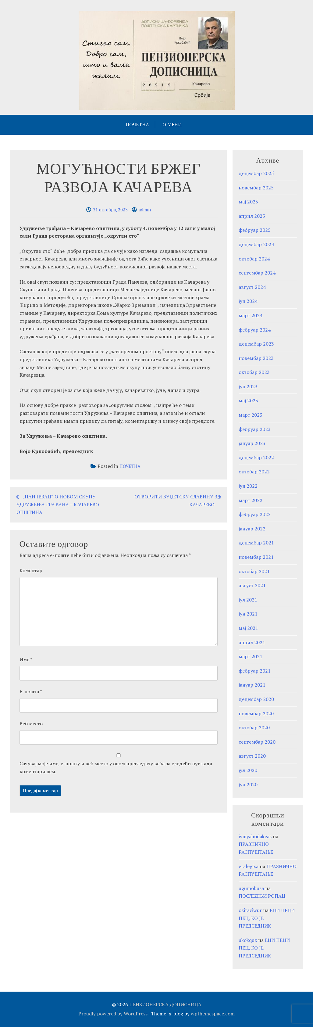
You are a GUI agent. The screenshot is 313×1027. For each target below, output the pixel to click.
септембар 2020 (257, 741)
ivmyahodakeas (255, 836)
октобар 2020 (254, 727)
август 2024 (252, 287)
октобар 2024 (254, 258)
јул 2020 (248, 770)
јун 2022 (248, 486)
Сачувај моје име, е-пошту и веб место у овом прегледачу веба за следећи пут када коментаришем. (116, 767)
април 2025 (252, 216)
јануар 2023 (252, 443)
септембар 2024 (257, 272)
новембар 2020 (256, 713)
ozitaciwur (250, 910)
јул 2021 (248, 599)
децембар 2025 (256, 173)
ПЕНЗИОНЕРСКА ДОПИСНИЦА (165, 1004)
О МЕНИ (172, 124)
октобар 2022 (254, 471)
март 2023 (250, 414)
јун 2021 (248, 613)
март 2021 (250, 656)
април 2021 (252, 642)
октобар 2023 (254, 372)
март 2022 (250, 500)
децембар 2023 (256, 343)
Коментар (31, 570)
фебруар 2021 (255, 670)
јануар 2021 (252, 684)
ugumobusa (251, 888)
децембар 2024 (256, 244)
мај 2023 (248, 400)
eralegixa (248, 866)
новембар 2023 (256, 358)
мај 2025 (248, 201)
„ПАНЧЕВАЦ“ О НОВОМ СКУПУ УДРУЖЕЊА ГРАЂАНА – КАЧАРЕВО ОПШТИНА (57, 504)
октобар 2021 (254, 571)
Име (26, 659)
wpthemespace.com (213, 1013)
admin (145, 210)
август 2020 (252, 755)
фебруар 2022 (255, 514)
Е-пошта (31, 691)
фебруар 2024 (255, 329)
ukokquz (248, 940)
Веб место (31, 723)
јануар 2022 (252, 528)
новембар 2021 (256, 557)
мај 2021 (248, 628)
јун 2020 (248, 784)
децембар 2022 (256, 457)
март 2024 (250, 315)
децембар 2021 (256, 542)
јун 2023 (248, 386)
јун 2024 (248, 301)
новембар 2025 (256, 187)
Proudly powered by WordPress (113, 1013)
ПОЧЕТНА (137, 124)
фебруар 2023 (255, 429)
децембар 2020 (256, 699)
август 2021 (252, 585)
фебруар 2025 (255, 230)
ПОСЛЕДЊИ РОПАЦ (262, 895)
